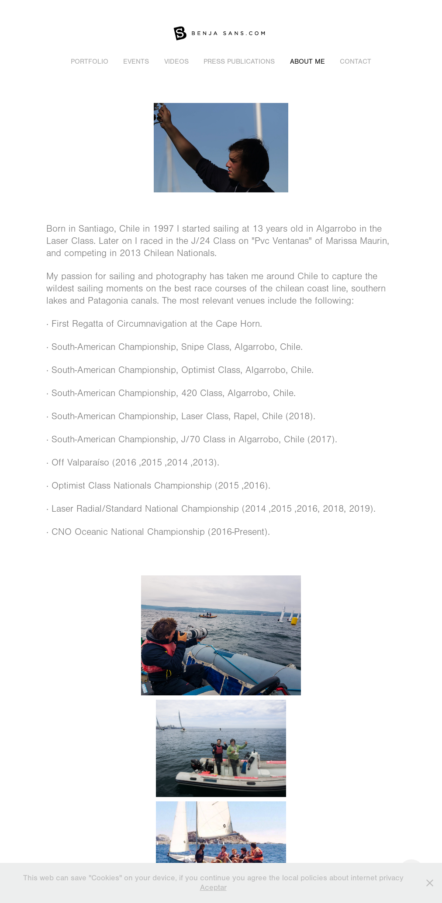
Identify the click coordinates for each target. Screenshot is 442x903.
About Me (307, 61)
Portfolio (89, 61)
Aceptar (213, 887)
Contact (355, 61)
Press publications (239, 61)
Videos (176, 61)
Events (136, 61)
